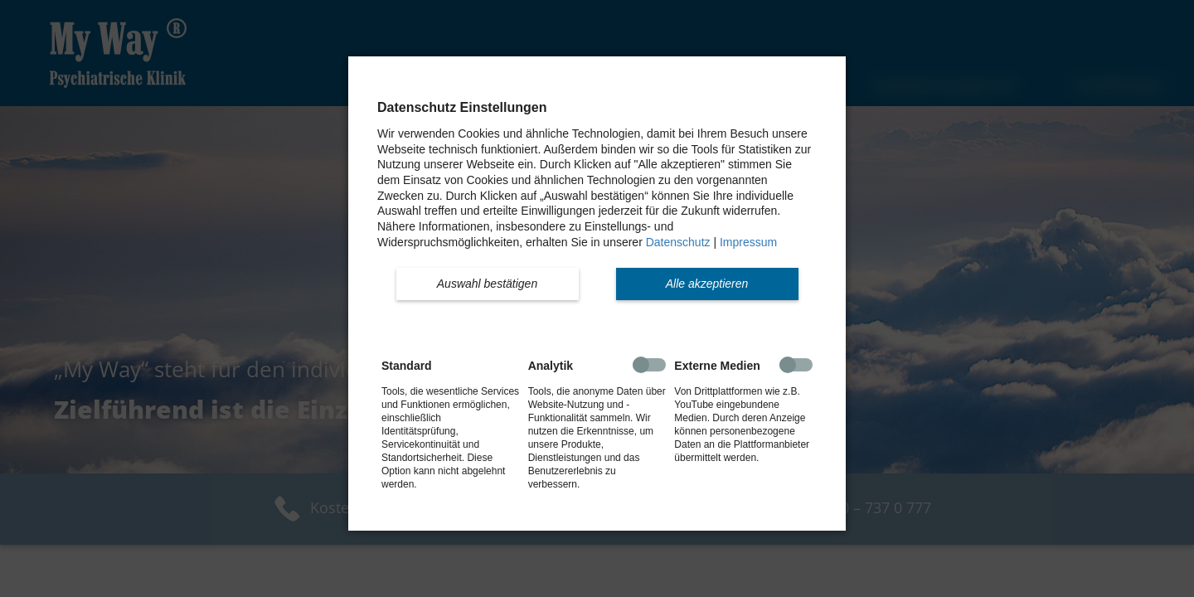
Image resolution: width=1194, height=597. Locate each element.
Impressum (748, 242)
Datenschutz (678, 242)
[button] (487, 284)
